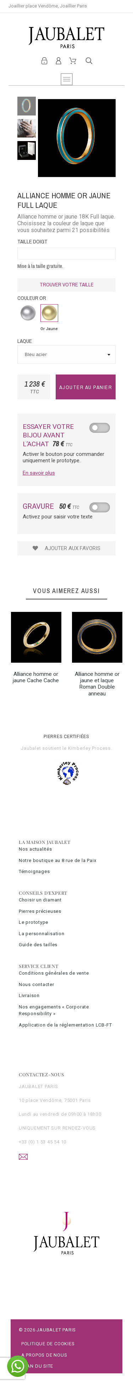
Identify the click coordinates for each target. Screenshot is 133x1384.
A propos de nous (44, 1355)
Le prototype (33, 922)
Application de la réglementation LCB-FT (65, 1025)
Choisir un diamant (40, 900)
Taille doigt (32, 241)
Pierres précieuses (40, 911)
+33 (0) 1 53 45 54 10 (42, 1142)
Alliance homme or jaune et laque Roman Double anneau (97, 684)
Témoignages (34, 871)
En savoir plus (39, 473)
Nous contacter (36, 984)
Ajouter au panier (85, 387)
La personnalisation (42, 933)
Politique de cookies (48, 1343)
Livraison (29, 995)
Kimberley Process (89, 748)
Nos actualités (35, 849)
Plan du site (37, 1366)
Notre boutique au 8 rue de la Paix (57, 860)
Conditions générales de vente (54, 973)
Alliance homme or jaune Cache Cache (36, 677)
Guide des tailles (38, 944)
